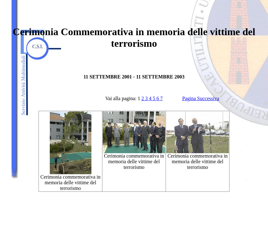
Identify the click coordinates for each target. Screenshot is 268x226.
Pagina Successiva (200, 98)
